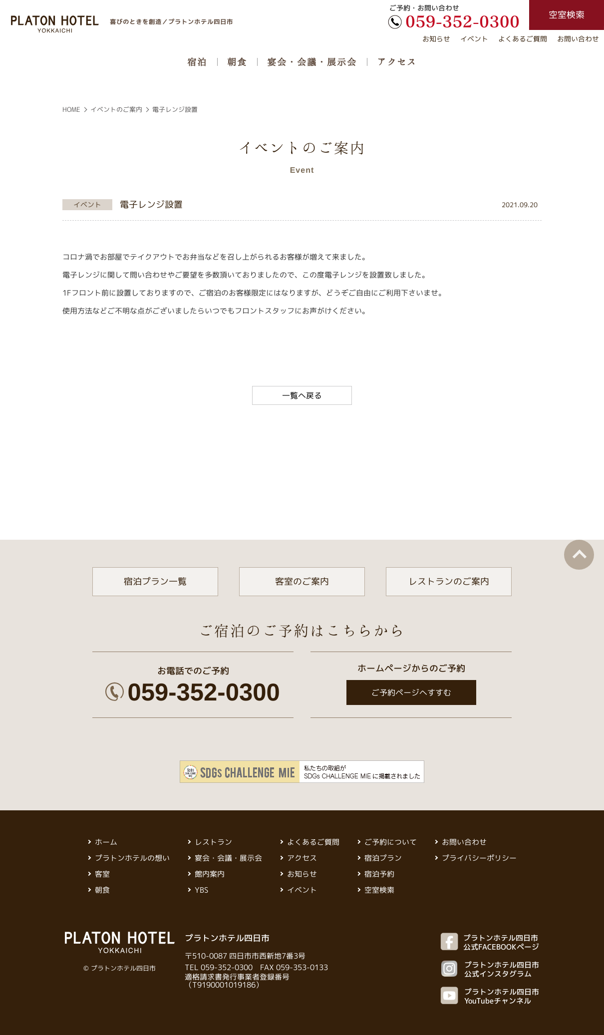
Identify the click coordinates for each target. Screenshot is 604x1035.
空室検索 (379, 890)
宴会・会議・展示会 (312, 61)
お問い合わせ (578, 38)
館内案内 (210, 874)
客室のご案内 (302, 581)
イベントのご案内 (116, 109)
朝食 (237, 61)
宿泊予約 (379, 874)
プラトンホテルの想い (132, 858)
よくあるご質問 (522, 38)
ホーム (106, 842)
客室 (102, 874)
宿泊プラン (383, 858)
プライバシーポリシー (479, 858)
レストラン (213, 842)
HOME (71, 109)
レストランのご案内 (448, 581)
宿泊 (197, 61)
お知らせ (436, 38)
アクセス (397, 61)
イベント (474, 38)
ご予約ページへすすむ (411, 692)
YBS (201, 890)
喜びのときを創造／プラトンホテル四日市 (171, 21)
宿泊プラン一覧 (155, 581)
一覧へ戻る (302, 395)
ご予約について (390, 842)
